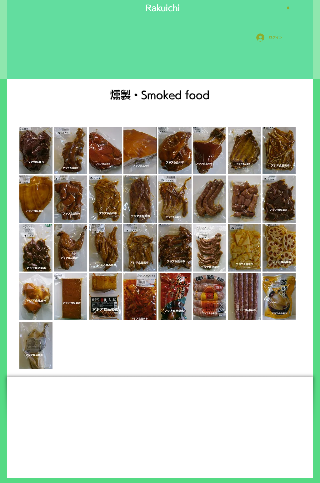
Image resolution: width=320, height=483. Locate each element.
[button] (288, 7)
